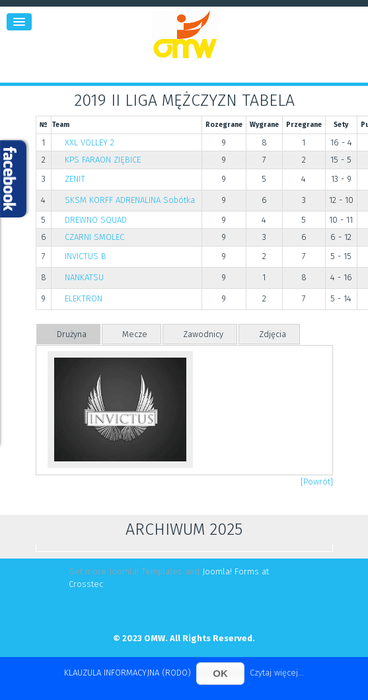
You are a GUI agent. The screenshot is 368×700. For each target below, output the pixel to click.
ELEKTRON (83, 298)
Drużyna (72, 334)
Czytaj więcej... (277, 673)
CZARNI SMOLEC (94, 237)
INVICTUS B (85, 256)
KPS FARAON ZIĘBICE (103, 160)
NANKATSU (84, 277)
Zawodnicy (203, 334)
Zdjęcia (272, 334)
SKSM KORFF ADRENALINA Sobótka (130, 200)
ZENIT (75, 179)
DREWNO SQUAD (96, 220)
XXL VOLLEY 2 (89, 142)
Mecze (134, 334)
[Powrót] (317, 481)
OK (220, 673)
